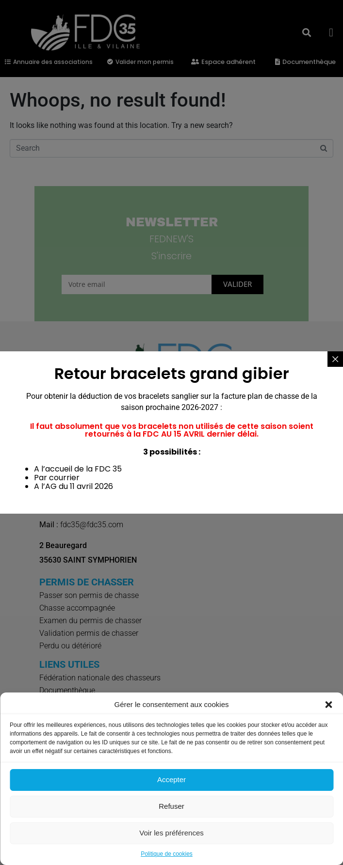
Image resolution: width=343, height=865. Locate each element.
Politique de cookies (167, 853)
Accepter (171, 779)
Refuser (171, 806)
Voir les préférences (171, 833)
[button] (328, 704)
